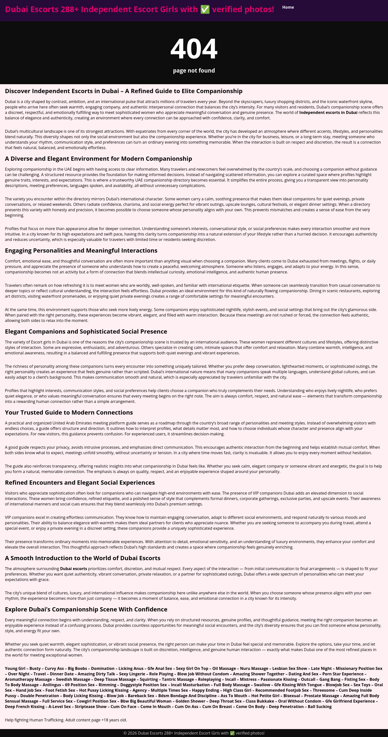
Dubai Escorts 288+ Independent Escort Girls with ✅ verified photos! (139, 9)
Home (288, 7)
